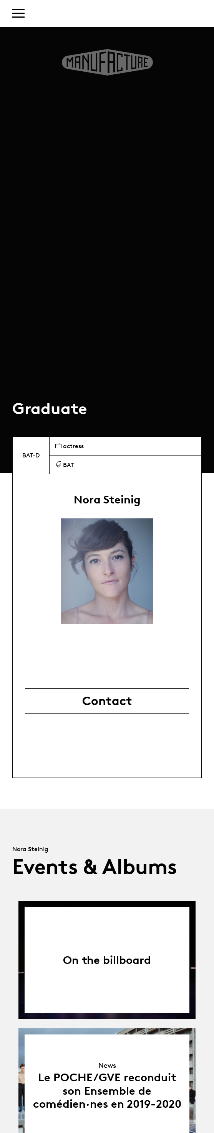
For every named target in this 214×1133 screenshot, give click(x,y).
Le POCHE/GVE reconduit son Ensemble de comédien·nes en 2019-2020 (107, 1090)
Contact (107, 701)
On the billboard (107, 960)
